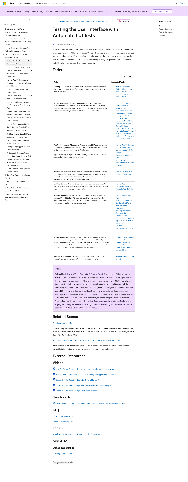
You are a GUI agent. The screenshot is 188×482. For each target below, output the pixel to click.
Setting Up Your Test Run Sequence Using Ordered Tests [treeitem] (18, 189)
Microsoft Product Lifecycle (69, 11)
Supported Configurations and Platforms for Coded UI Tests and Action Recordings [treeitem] (19, 140)
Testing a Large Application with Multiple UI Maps (125, 162)
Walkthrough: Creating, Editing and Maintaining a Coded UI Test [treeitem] (19, 154)
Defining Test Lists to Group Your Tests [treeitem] (17, 183)
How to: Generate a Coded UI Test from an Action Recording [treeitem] (19, 97)
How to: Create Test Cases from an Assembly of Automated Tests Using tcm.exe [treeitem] (18, 42)
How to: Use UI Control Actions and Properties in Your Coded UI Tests (125, 136)
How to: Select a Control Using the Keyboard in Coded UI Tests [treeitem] (18, 125)
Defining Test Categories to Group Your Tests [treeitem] (17, 176)
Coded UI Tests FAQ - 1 (62, 416)
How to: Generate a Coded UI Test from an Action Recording (124, 89)
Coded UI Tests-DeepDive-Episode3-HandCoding (76, 390)
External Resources (166, 32)
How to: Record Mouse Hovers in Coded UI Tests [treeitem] (19, 119)
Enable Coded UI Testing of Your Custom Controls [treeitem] (18, 170)
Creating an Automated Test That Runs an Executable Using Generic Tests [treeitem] (17, 197)
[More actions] (133, 21)
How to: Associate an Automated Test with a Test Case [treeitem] (17, 34)
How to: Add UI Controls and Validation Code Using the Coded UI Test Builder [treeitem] (19, 83)
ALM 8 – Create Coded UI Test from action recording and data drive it (84, 369)
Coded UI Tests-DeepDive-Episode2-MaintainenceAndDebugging (82, 385)
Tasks (161, 26)
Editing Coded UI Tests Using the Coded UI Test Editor (108, 304)
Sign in (182, 3)
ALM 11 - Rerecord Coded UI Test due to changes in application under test (86, 374)
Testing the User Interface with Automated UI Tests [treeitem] (18, 62)
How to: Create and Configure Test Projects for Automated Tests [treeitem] (17, 49)
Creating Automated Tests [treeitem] (14, 29)
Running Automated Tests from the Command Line (123, 213)
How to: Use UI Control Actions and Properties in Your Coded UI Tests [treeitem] (18, 105)
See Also (162, 35)
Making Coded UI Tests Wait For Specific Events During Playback (124, 123)
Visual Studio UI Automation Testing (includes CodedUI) (76, 434)
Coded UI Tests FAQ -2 (62, 421)
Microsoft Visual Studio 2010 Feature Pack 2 (84, 274)
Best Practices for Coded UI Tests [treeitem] (19, 134)
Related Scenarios (165, 29)
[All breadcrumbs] (55, 21)
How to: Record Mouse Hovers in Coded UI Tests (125, 129)
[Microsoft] (4, 3)
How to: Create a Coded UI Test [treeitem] (18, 67)
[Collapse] (29, 19)
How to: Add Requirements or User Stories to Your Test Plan (125, 186)
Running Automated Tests (63, 323)
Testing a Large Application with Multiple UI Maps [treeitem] (18, 148)
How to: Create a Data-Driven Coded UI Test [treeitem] (18, 90)
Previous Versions (65, 21)
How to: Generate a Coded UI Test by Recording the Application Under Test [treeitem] (19, 74)
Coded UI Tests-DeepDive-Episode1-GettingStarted (76, 380)
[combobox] (16, 24)
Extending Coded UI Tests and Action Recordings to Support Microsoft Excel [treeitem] (18, 162)
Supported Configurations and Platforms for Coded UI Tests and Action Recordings (87, 340)
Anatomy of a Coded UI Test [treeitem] (17, 130)
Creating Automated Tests (95, 21)
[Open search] (176, 3)
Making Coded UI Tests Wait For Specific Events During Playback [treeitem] (18, 112)
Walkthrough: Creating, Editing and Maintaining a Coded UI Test (124, 115)
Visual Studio (79, 21)
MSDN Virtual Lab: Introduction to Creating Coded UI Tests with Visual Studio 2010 (90, 403)
